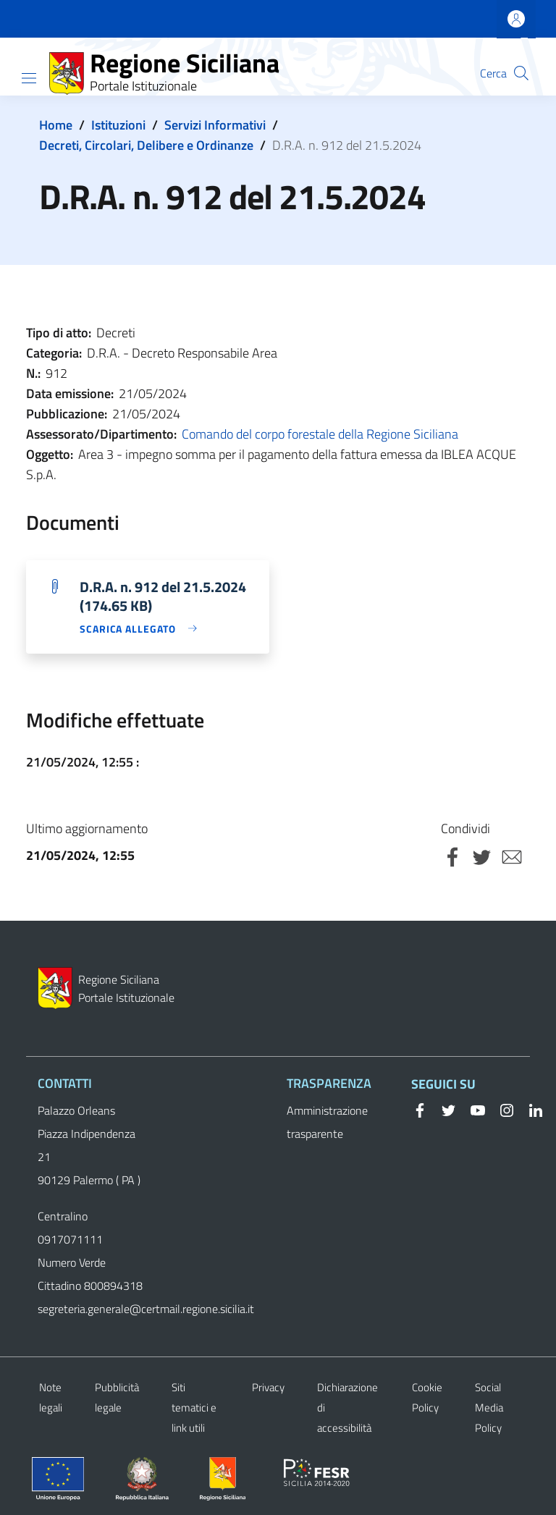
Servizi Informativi (215, 125)
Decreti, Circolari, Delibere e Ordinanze (146, 145)
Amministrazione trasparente (327, 1122)
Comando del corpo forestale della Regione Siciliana (320, 434)
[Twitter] (443, 1109)
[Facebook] (420, 1109)
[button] (521, 73)
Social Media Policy (489, 1407)
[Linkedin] (529, 1109)
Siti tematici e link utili (194, 1407)
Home (55, 125)
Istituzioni (118, 125)
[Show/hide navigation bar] (29, 78)
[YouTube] (472, 1109)
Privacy (268, 1387)
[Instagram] (500, 1109)
